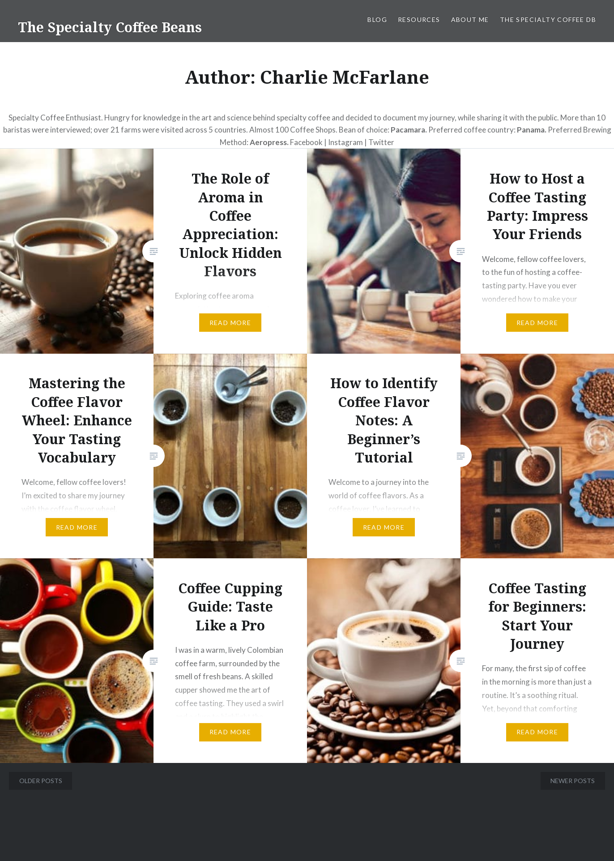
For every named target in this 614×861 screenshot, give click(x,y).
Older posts (40, 780)
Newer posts (572, 780)
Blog (377, 19)
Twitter (381, 142)
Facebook (306, 142)
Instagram (346, 142)
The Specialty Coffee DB (548, 19)
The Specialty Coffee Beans (110, 27)
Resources (419, 19)
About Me (470, 19)
